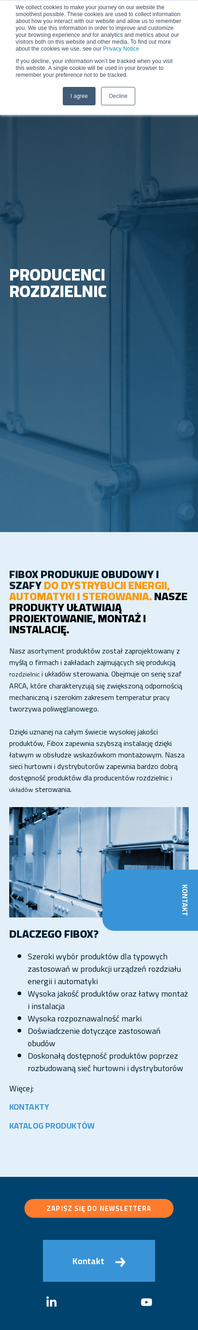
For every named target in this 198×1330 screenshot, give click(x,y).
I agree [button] (79, 96)
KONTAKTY (29, 1106)
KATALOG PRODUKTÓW (52, 1125)
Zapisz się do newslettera (99, 1208)
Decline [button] (118, 96)
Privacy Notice (121, 49)
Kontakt (185, 900)
